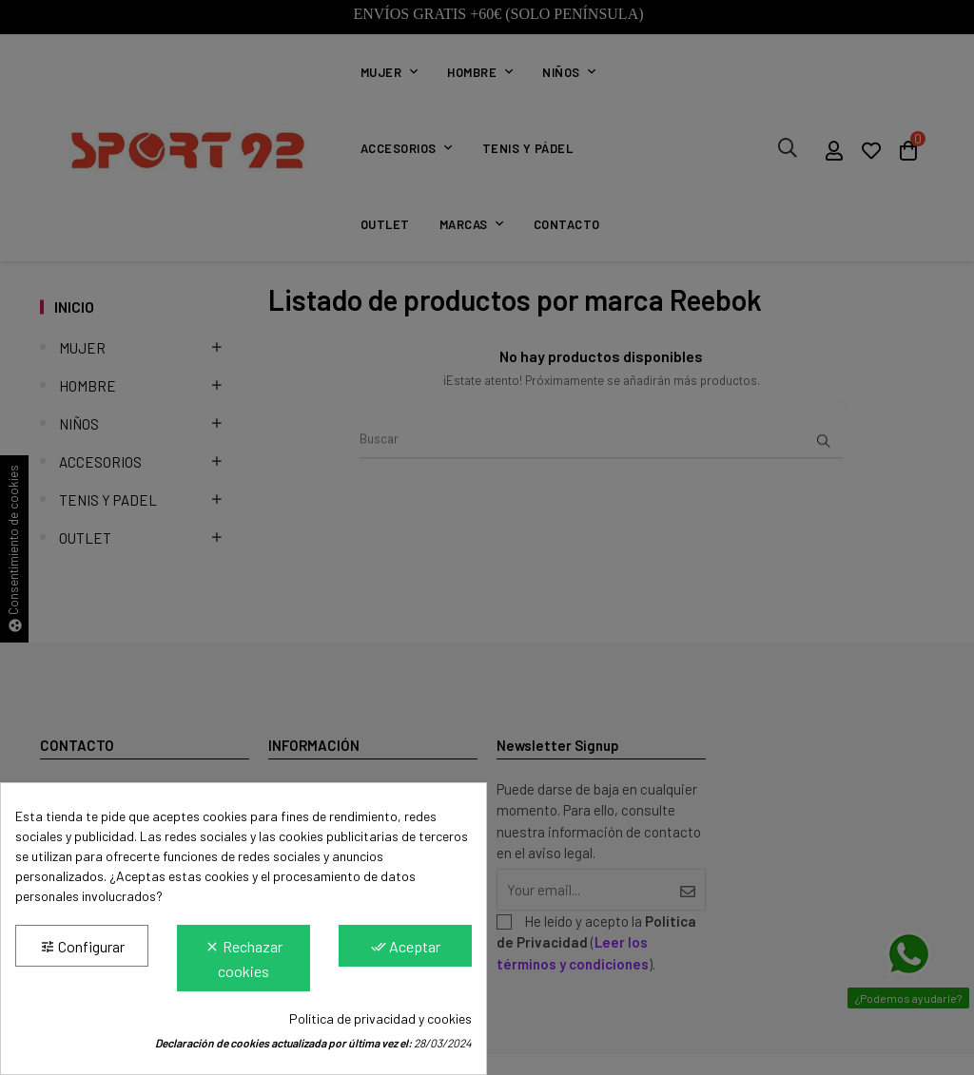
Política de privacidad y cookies (380, 1018)
